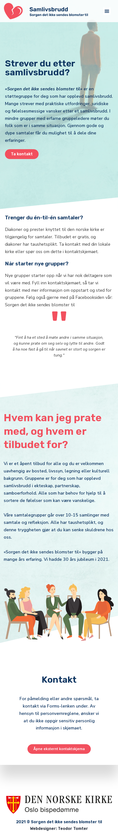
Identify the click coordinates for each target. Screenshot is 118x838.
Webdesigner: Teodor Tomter (59, 828)
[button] (107, 11)
